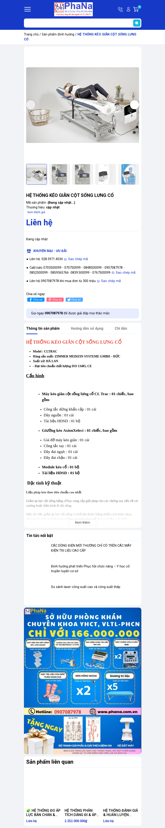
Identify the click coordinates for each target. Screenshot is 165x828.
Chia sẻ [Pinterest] (54, 299)
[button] (134, 104)
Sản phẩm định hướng (58, 34)
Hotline (120, 9)
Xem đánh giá (36, 212)
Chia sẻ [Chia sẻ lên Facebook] (35, 299)
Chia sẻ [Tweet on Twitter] (74, 299)
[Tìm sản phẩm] (82, 23)
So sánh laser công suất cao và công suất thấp (85, 587)
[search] (136, 23)
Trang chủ (31, 34)
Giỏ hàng (139, 9)
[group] (82, 105)
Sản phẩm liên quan (49, 762)
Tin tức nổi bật (39, 535)
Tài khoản (128, 9)
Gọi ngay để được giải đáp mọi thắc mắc (70, 313)
